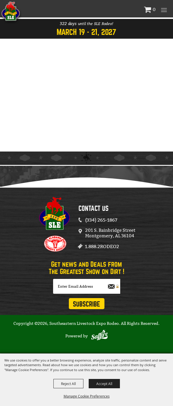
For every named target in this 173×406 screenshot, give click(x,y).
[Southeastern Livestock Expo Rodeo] (29, 11)
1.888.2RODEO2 (102, 246)
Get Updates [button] (86, 303)
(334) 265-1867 (101, 220)
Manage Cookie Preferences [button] (87, 396)
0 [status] (154, 9)
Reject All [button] (68, 383)
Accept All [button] (104, 383)
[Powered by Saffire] (99, 336)
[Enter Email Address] (86, 286)
